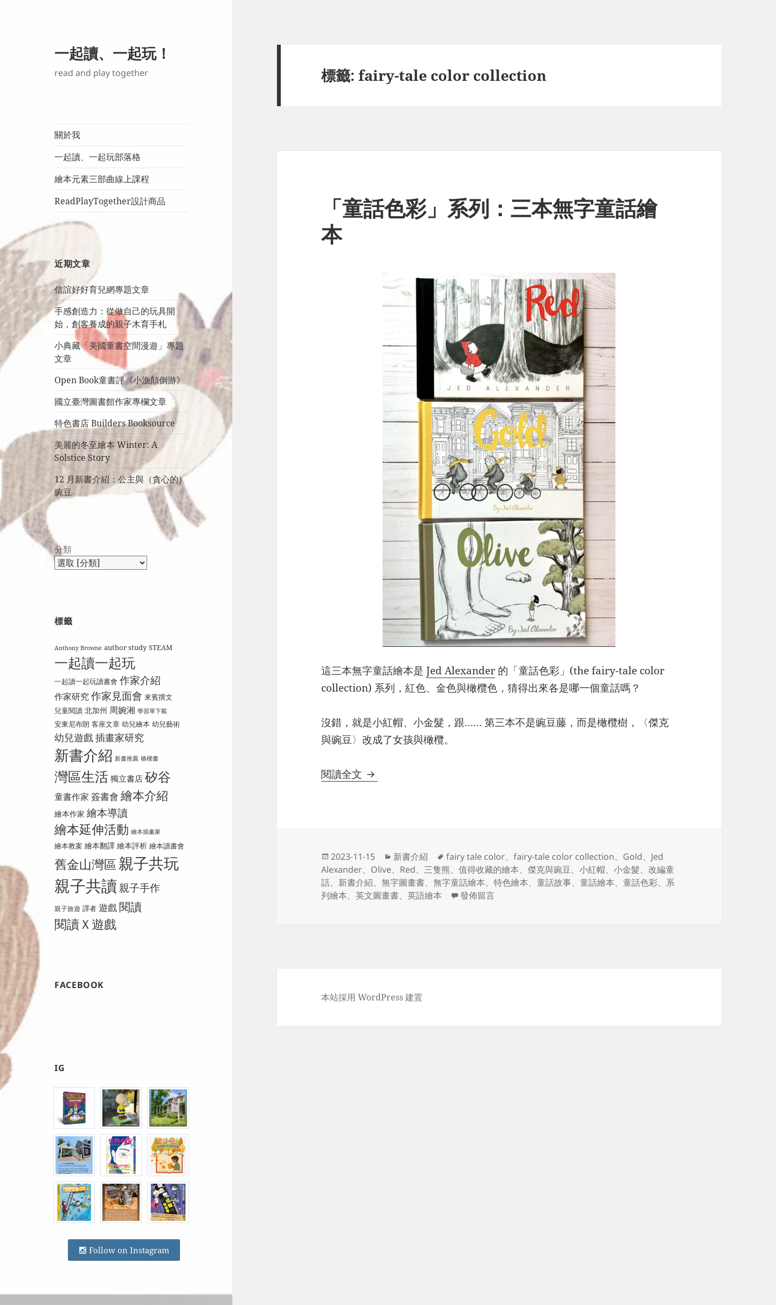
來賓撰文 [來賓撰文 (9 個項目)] (158, 697)
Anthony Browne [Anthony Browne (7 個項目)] (78, 648)
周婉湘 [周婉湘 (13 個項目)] (122, 710)
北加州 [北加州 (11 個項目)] (96, 710)
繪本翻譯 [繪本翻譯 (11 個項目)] (100, 845)
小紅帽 (592, 869)
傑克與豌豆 (549, 869)
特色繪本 (511, 882)
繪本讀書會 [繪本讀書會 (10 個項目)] (166, 846)
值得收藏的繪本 (489, 869)
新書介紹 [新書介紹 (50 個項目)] (83, 755)
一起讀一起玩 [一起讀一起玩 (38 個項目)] (94, 663)
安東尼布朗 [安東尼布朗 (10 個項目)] (71, 724)
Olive (381, 869)
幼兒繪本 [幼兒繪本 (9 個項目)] (136, 724)
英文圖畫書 (377, 895)
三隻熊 (437, 869)
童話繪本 (597, 882)
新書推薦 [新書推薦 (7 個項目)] (126, 758)
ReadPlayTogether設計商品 (109, 201)
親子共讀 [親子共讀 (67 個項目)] (85, 885)
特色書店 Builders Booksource (114, 423)
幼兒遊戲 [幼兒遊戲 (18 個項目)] (73, 737)
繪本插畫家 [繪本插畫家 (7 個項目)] (146, 832)
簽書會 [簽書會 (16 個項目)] (105, 796)
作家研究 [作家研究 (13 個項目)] (71, 696)
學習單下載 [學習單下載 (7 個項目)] (152, 711)
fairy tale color (475, 856)
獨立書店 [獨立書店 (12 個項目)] (126, 778)
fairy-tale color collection (564, 856)
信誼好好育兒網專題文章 (101, 289)
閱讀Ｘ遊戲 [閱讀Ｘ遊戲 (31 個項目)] (85, 924)
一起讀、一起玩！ (112, 53)
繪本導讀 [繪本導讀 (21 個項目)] (107, 812)
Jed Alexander (460, 671)
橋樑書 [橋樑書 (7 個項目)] (149, 758)
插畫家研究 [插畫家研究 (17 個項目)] (119, 737)
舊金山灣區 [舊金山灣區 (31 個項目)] (85, 864)
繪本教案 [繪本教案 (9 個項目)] (68, 846)
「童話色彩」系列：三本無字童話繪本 (489, 221)
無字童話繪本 (459, 882)
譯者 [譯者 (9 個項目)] (89, 908)
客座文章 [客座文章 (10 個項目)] (106, 724)
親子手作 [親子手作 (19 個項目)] (139, 887)
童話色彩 (640, 882)
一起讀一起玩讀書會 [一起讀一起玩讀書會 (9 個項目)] (85, 681)
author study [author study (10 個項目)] (125, 647)
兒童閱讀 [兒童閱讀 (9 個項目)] (68, 710)
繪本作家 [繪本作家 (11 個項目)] (69, 814)
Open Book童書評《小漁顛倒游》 (119, 380)
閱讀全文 (349, 774)
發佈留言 (477, 895)
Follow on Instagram (124, 1250)
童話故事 (554, 882)
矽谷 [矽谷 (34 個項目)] (158, 776)
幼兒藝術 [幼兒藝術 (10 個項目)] (166, 724)
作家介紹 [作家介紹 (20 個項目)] (140, 680)
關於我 (67, 135)
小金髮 (627, 869)
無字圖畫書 (403, 882)
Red (407, 869)
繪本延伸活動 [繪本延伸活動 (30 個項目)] (91, 829)
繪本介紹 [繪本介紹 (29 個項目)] (144, 795)
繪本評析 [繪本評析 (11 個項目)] (132, 845)
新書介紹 (410, 856)
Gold (632, 856)
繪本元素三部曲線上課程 (101, 179)
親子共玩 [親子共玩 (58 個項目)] (149, 863)
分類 (63, 549)
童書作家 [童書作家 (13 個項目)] (71, 797)
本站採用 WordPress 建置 (371, 997)
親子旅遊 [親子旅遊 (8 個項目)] (67, 908)
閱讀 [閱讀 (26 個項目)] (130, 906)
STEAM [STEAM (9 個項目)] (160, 647)
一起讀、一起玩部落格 (97, 157)
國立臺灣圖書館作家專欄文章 (110, 402)
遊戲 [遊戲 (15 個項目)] (108, 907)
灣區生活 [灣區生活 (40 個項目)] (81, 776)
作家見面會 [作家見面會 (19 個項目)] (116, 695)
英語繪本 (424, 895)
